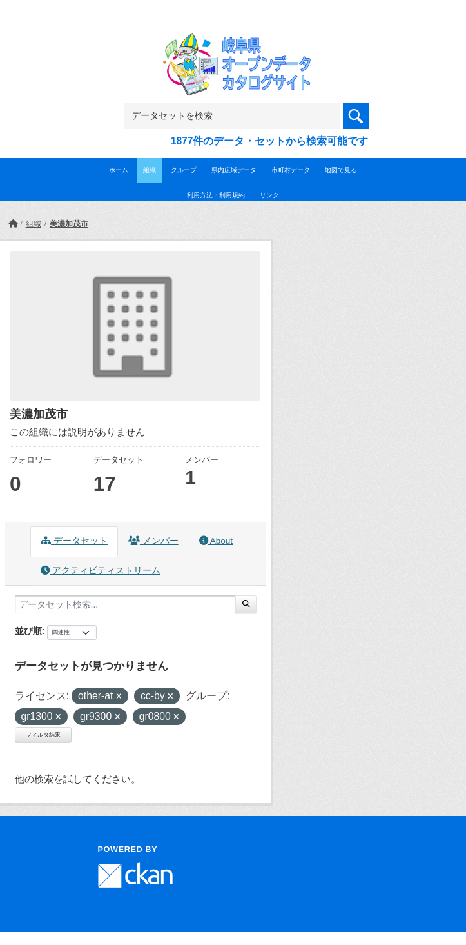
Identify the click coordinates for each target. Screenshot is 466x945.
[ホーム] (12, 223)
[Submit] (246, 604)
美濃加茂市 (69, 223)
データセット (74, 541)
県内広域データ (234, 170)
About (216, 541)
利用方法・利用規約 (216, 195)
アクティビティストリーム (100, 570)
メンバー (153, 541)
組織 (149, 170)
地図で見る (341, 170)
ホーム (118, 170)
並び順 (28, 631)
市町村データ (290, 170)
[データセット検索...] (125, 604)
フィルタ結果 (43, 734)
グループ (184, 170)
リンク (269, 195)
